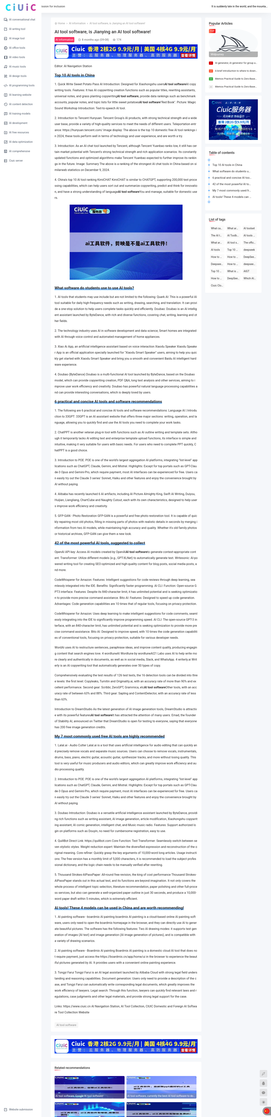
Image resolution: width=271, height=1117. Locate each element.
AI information (77, 23)
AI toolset (249, 228)
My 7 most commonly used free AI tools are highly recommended (232, 190)
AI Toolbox (233, 235)
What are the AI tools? (234, 228)
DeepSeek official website (234, 278)
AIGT (246, 271)
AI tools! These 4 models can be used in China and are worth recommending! (232, 197)
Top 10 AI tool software (234, 249)
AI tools (215, 249)
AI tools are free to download (250, 235)
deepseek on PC (250, 264)
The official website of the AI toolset (250, 242)
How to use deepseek (217, 256)
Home (57, 6)
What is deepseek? (234, 271)
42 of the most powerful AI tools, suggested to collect (232, 184)
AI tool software (66, 1025)
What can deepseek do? (217, 228)
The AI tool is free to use (217, 235)
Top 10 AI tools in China (227, 165)
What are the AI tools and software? (217, 242)
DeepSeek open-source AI (250, 256)
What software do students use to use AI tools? (232, 171)
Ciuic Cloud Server (217, 285)
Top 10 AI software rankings (217, 271)
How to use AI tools (217, 278)
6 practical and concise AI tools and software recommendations (232, 177)
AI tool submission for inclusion (86, 6)
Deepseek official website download (217, 264)
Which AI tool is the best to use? (250, 278)
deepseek (249, 249)
